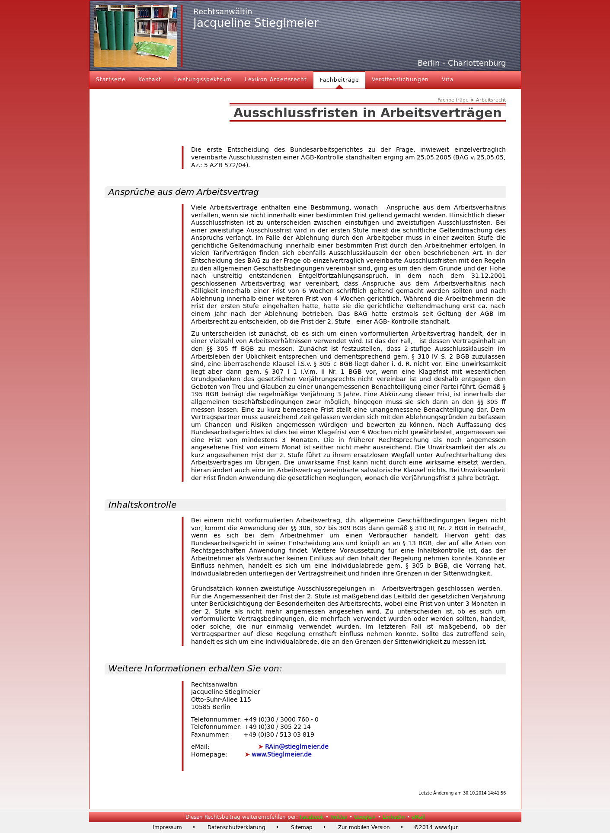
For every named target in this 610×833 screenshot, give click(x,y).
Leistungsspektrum (203, 79)
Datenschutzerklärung (236, 827)
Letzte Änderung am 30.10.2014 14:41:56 (462, 793)
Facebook (312, 817)
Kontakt (149, 79)
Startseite (110, 79)
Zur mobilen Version (364, 827)
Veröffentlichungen (400, 79)
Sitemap (302, 827)
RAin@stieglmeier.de (296, 746)
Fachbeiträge (339, 80)
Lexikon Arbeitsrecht (276, 79)
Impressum (167, 827)
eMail (418, 817)
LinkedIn (394, 817)
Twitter (339, 817)
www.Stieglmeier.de (281, 754)
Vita (448, 79)
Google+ (365, 817)
